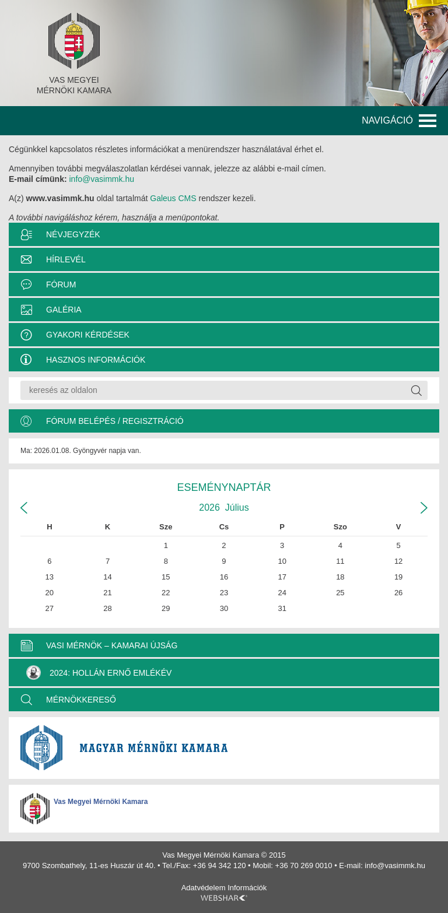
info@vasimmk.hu (101, 179)
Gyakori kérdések (88, 334)
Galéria (64, 309)
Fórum (61, 284)
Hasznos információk (95, 359)
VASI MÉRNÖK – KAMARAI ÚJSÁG (111, 645)
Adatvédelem (203, 887)
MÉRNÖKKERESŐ (81, 699)
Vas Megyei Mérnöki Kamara (101, 802)
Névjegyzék (73, 234)
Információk (247, 887)
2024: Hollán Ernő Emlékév (99, 672)
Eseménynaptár (224, 487)
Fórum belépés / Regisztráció (115, 421)
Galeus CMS (173, 198)
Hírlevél (66, 259)
